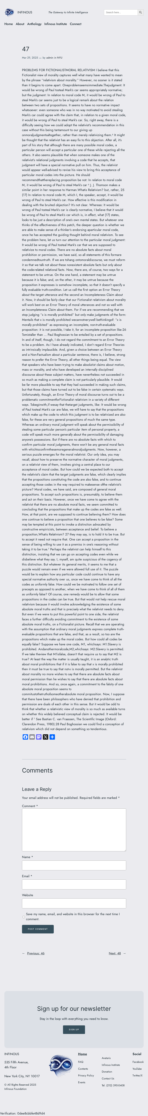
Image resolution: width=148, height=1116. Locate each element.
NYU (59, 58)
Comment (30, 806)
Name (27, 857)
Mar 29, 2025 (30, 58)
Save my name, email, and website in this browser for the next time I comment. (73, 916)
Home (82, 1054)
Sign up (74, 1029)
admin (49, 58)
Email (27, 876)
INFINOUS (24, 12)
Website (27, 895)
